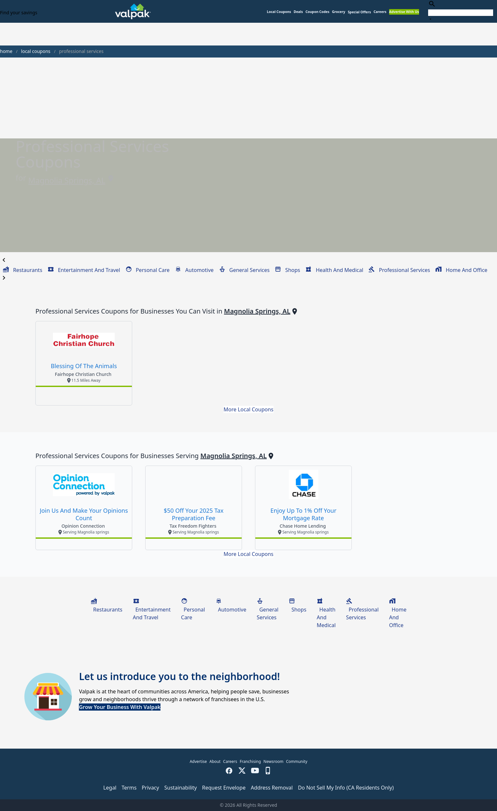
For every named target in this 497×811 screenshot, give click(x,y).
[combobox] (460, 11)
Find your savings (18, 12)
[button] (359, 12)
